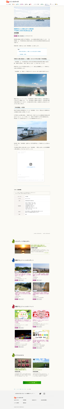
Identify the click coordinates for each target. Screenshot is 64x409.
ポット (47, 4)
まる (26, 4)
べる (13, 4)
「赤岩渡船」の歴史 (22, 54)
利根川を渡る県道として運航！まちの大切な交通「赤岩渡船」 (30, 51)
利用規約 (24, 400)
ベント (52, 4)
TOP (14, 389)
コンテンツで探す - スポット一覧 (21, 389)
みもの (42, 4)
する (22, 4)
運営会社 (24, 402)
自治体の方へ (34, 400)
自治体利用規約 (44, 400)
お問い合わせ (16, 400)
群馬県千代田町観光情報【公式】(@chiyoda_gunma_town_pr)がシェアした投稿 (30, 180)
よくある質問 (16, 402)
